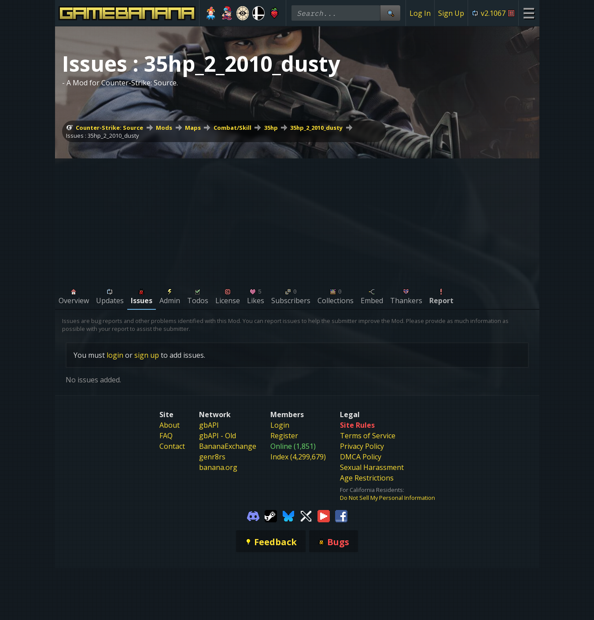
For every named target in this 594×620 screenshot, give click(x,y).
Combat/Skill (232, 128)
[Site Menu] (528, 13)
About (169, 425)
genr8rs (212, 457)
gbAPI (209, 425)
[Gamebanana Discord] (253, 516)
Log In (420, 13)
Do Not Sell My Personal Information (387, 498)
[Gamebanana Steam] (271, 516)
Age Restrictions (367, 478)
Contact (172, 446)
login (115, 355)
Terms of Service (367, 435)
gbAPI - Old (217, 435)
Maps (193, 128)
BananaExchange (227, 446)
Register (284, 435)
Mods (164, 128)
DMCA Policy (360, 457)
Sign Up (451, 13)
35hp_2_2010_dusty (316, 128)
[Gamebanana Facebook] (341, 516)
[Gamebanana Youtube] (324, 516)
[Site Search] (390, 13)
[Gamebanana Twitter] (306, 516)
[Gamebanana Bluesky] (288, 516)
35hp (271, 128)
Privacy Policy (362, 446)
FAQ (166, 435)
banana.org (218, 467)
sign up (146, 355)
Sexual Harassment (372, 467)
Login (279, 425)
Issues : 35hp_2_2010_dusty (102, 135)
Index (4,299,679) (298, 457)
